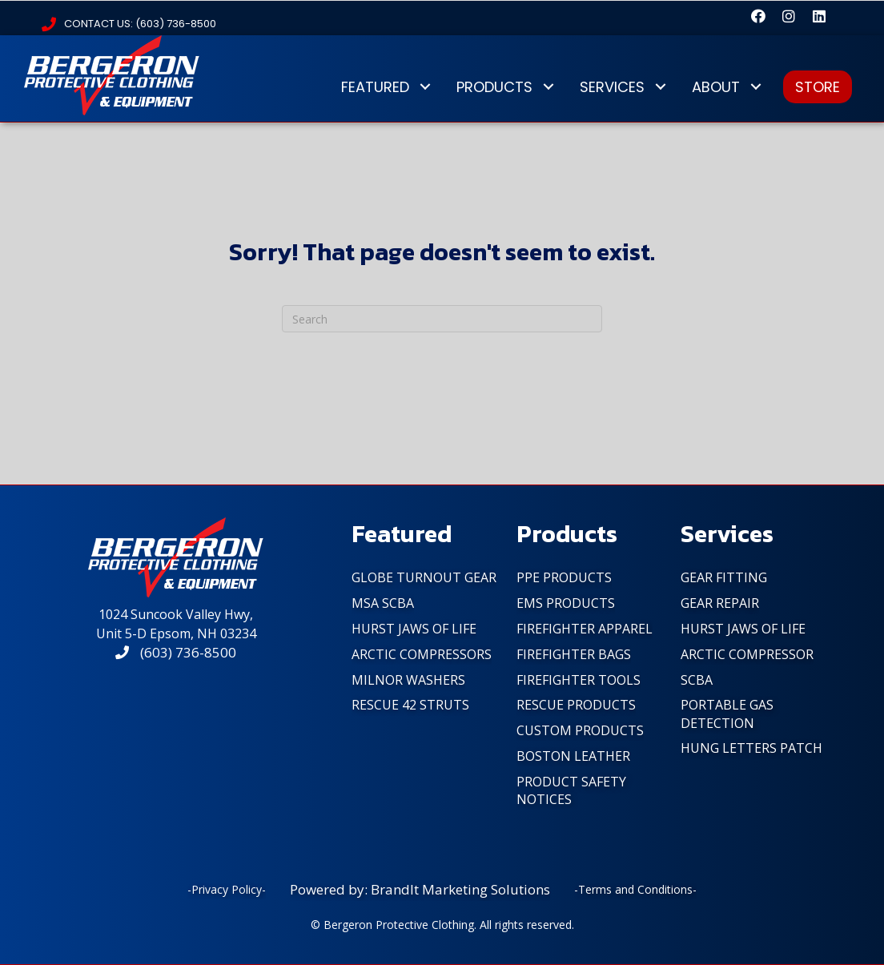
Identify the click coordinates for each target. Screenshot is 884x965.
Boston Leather (573, 756)
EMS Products (565, 603)
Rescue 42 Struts (410, 705)
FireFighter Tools (578, 680)
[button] (758, 16)
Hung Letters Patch (751, 748)
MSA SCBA (383, 603)
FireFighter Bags (573, 654)
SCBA (697, 680)
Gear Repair (720, 603)
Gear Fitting (724, 577)
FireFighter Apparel (584, 628)
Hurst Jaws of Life (414, 628)
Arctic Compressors (422, 654)
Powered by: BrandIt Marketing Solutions (420, 889)
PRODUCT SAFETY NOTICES (571, 790)
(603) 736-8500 (175, 652)
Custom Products (580, 730)
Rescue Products (576, 705)
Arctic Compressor (747, 654)
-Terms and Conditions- (635, 889)
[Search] (442, 318)
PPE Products (564, 577)
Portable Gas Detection (727, 713)
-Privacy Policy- (226, 889)
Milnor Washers (408, 680)
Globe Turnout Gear (424, 577)
